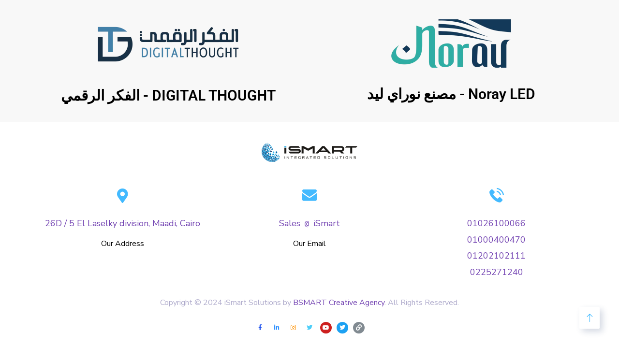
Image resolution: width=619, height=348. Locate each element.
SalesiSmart (309, 223)
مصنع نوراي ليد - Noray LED (451, 94)
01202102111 (496, 255)
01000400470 (496, 240)
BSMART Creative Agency (337, 302)
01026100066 (496, 223)
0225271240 (496, 272)
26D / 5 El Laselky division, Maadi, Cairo (122, 223)
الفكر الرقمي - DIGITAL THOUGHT (168, 95)
